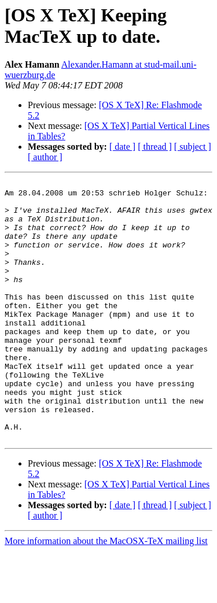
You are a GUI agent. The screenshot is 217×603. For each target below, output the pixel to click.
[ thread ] (155, 146)
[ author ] (45, 157)
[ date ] (122, 146)
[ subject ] (192, 146)
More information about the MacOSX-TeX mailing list (106, 593)
